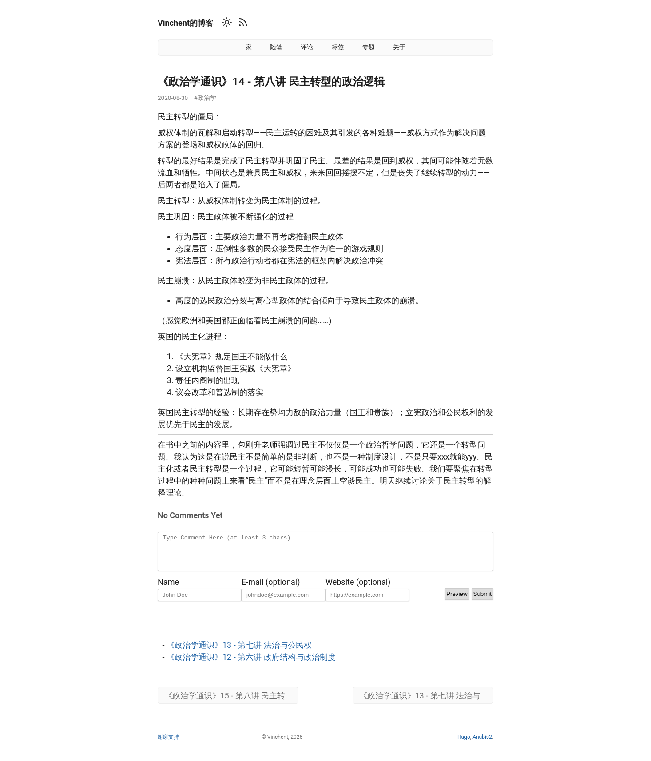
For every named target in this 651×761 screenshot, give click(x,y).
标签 (338, 47)
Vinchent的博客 (186, 23)
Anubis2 (482, 744)
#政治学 (205, 97)
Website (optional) (358, 588)
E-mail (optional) (271, 588)
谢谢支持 (168, 744)
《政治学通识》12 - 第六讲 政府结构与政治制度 (251, 663)
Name (168, 588)
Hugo (463, 744)
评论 (307, 47)
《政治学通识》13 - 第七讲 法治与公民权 (239, 651)
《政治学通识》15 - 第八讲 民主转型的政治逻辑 (248, 702)
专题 (368, 47)
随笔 (276, 47)
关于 (399, 47)
